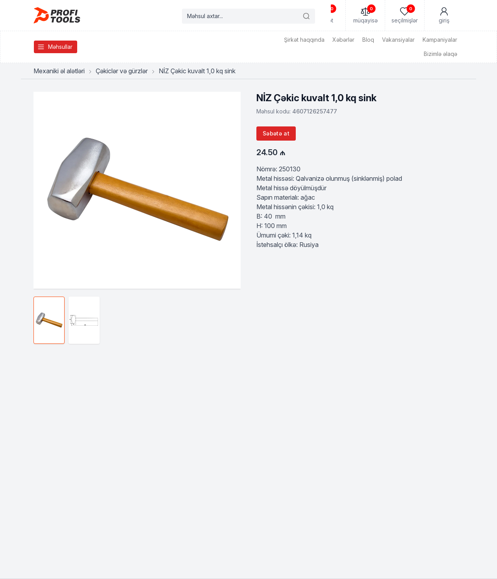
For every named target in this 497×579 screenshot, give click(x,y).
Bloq (368, 39)
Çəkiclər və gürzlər (122, 71)
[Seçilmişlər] (404, 15)
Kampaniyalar (440, 39)
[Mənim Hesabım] (444, 15)
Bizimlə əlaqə (440, 53)
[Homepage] (56, 15)
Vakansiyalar (398, 39)
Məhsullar (54, 47)
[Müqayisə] (365, 15)
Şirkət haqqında (304, 39)
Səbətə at (276, 133)
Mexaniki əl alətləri (59, 71)
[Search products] (248, 16)
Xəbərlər (343, 39)
